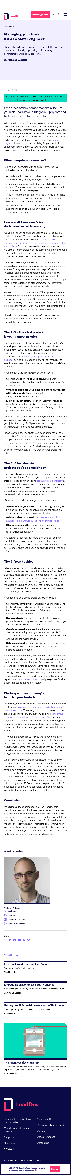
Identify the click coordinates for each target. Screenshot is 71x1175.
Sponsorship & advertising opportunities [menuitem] (18, 1120)
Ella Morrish (10, 971)
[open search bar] (53, 14)
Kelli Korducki (10, 1073)
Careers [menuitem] (41, 1130)
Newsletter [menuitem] (10, 1143)
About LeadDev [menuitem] (45, 1118)
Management (9, 26)
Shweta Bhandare (12, 992)
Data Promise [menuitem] (26, 1160)
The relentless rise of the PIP (21, 1062)
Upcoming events (40, 14)
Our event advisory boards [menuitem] (51, 1124)
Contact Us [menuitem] (43, 1142)
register (11, 99)
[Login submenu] (59, 14)
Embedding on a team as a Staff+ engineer (29, 984)
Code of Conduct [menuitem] (46, 1136)
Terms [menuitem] (38, 1160)
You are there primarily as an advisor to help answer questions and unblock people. (35, 519)
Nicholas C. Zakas (17, 59)
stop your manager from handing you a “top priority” (33, 715)
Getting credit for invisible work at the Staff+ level (34, 1005)
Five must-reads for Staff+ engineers (26, 964)
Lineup (54, 1169)
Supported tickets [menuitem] (13, 1137)
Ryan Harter (10, 1013)
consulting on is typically (49, 480)
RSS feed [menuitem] (9, 1149)
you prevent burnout (29, 679)
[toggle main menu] (65, 14)
